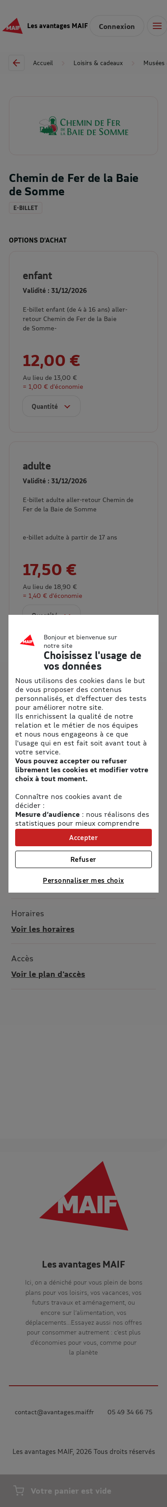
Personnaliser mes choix (83, 880)
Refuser (83, 859)
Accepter (83, 837)
